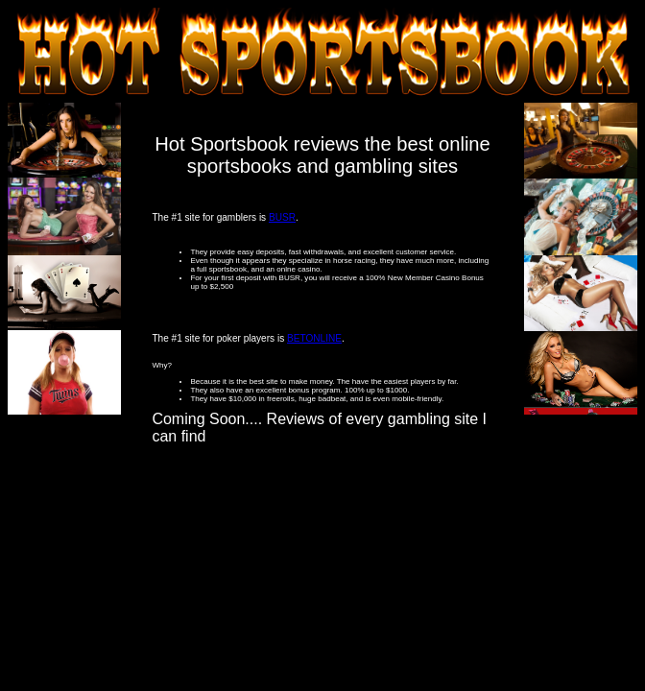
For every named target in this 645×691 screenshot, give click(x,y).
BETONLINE (314, 338)
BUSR (282, 217)
